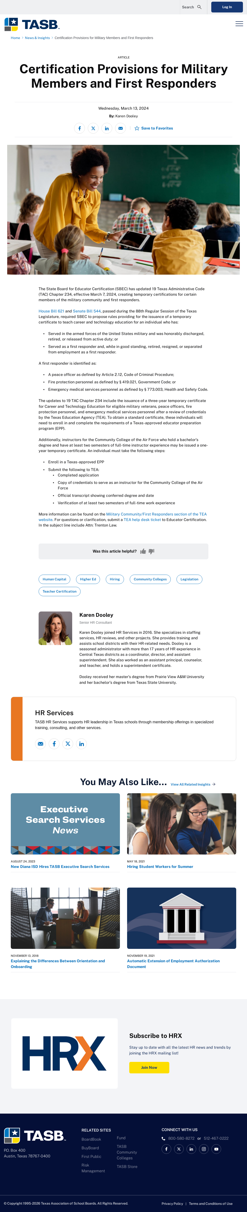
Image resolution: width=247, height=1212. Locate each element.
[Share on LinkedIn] (106, 128)
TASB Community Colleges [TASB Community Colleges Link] (127, 1152)
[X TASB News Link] (179, 1149)
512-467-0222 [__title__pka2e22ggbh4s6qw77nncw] (216, 1138)
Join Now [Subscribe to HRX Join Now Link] (149, 1067)
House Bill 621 (51, 311)
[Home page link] (16, 38)
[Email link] (40, 743)
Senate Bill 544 (87, 311)
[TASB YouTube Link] (216, 1149)
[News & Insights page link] (38, 38)
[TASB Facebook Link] (166, 1149)
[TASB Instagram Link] (204, 1149)
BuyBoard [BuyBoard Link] (90, 1148)
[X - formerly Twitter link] (67, 743)
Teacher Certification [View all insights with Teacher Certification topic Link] (59, 591)
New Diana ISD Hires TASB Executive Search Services (60, 866)
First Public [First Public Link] (91, 1156)
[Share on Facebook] (79, 128)
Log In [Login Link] (227, 7)
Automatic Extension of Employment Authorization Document (173, 964)
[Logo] (35, 24)
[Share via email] (120, 128)
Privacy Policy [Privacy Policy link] (172, 1204)
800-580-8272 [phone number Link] (181, 1138)
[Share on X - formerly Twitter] (93, 128)
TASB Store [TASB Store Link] (127, 1166)
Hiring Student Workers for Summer (160, 866)
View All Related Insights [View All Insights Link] (190, 784)
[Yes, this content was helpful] (143, 551)
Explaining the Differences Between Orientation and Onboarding (58, 964)
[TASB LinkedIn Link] (191, 1149)
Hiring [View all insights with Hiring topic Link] (115, 579)
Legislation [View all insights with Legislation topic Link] (189, 579)
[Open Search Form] (193, 7)
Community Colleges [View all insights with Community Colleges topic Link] (150, 579)
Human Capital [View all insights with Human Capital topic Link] (54, 579)
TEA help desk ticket (142, 519)
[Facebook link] (54, 743)
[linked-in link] (81, 743)
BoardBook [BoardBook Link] (91, 1139)
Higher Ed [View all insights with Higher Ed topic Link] (88, 579)
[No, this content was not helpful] (151, 551)
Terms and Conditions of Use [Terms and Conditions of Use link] (211, 1204)
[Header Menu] (239, 23)
